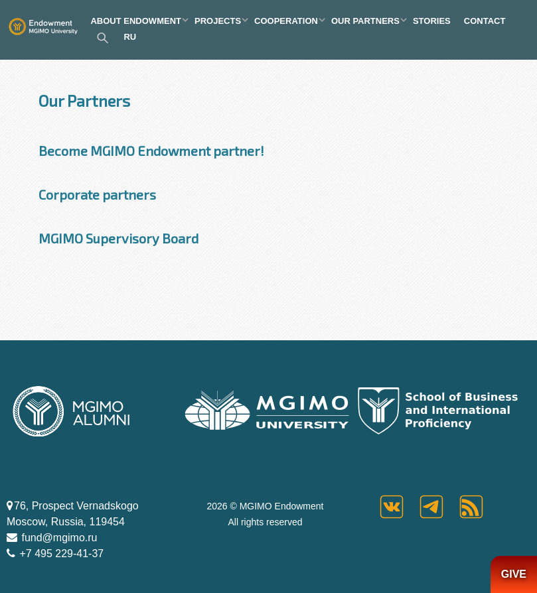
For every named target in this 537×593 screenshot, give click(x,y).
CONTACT (485, 21)
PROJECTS (217, 21)
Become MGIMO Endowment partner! (151, 151)
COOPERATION (286, 21)
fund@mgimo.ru (58, 537)
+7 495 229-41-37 (60, 553)
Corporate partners (97, 194)
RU (129, 37)
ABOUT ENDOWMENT (135, 21)
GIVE (513, 574)
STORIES (432, 21)
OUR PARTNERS (365, 21)
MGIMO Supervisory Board (118, 238)
